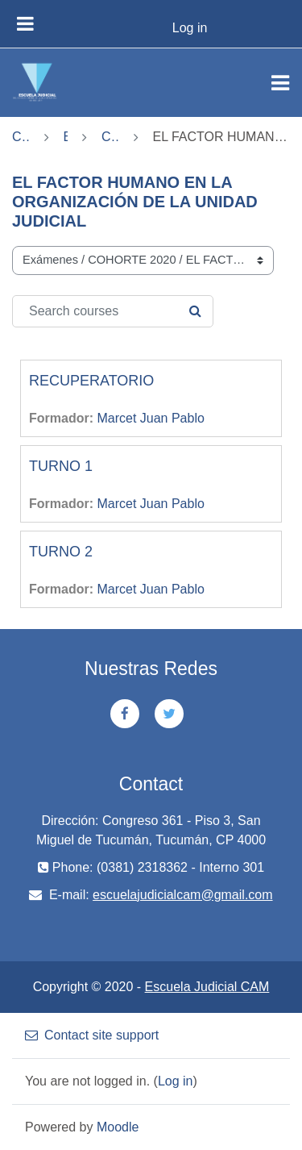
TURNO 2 (61, 552)
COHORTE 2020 (109, 137)
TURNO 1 (61, 466)
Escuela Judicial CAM (207, 987)
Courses (21, 137)
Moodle (118, 1127)
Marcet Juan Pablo (150, 418)
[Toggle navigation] (280, 83)
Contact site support (92, 1035)
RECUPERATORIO (91, 381)
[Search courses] (112, 311)
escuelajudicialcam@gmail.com (182, 895)
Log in (190, 28)
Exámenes (66, 137)
